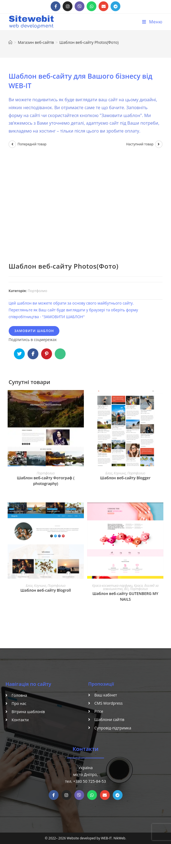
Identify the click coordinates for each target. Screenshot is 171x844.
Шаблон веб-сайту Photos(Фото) (88, 42)
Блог (108, 473)
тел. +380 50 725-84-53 (85, 781)
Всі (126, 589)
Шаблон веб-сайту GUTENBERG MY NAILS (125, 596)
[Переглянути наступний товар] (159, 144)
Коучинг (120, 473)
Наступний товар (139, 144)
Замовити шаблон (34, 331)
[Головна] (10, 42)
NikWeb (120, 838)
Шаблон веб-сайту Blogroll (45, 590)
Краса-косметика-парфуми (112, 585)
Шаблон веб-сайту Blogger (125, 477)
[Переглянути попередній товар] (12, 144)
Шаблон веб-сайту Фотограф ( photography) (45, 480)
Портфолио (37, 290)
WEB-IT (106, 838)
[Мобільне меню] (152, 22)
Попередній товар (31, 144)
